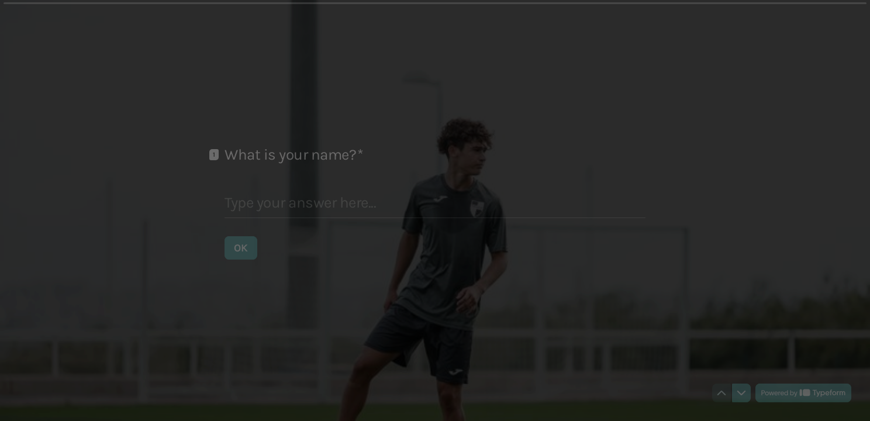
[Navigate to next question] (741, 393)
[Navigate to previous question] (721, 393)
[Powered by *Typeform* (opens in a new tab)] (803, 393)
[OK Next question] (241, 247)
